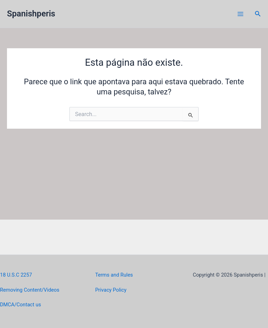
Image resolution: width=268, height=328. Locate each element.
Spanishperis (31, 14)
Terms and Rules (114, 275)
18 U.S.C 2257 (16, 275)
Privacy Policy (111, 290)
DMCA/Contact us (20, 304)
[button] (258, 13)
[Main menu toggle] (240, 14)
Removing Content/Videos (29, 290)
